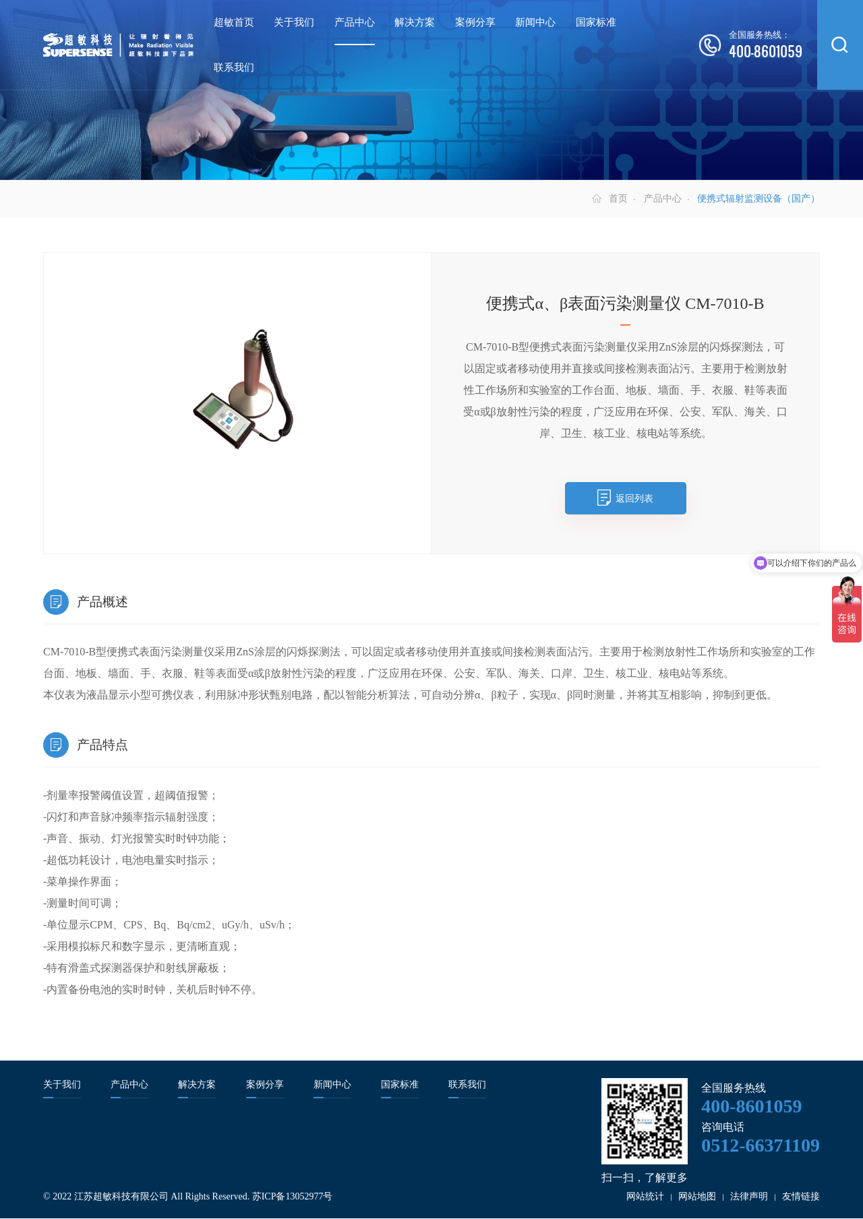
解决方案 (414, 22)
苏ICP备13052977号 (292, 1197)
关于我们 (294, 22)
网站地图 (697, 1197)
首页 (618, 199)
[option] (237, 395)
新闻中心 (535, 22)
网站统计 (645, 1197)
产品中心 (354, 22)
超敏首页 (234, 22)
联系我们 (234, 67)
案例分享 (475, 22)
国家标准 (596, 22)
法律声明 (749, 1197)
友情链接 (801, 1197)
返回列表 (634, 498)
